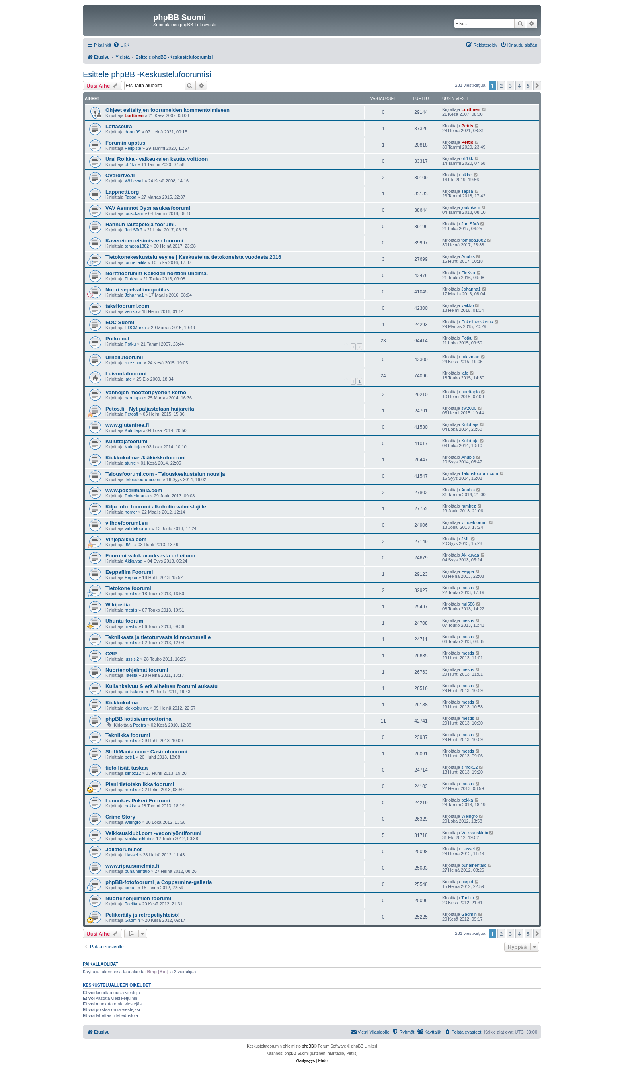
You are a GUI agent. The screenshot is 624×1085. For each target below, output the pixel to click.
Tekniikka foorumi (127, 735)
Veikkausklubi (138, 838)
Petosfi (131, 414)
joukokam (134, 213)
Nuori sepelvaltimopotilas (137, 290)
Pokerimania (137, 495)
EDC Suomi (119, 322)
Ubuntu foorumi (125, 621)
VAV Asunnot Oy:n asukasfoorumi (147, 208)
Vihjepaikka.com (125, 539)
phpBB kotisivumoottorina (138, 719)
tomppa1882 (137, 246)
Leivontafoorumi (125, 374)
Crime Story (120, 817)
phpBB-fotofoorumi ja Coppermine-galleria (158, 882)
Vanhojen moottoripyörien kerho (145, 392)
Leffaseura (118, 126)
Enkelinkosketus (477, 321)
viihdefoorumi (137, 528)
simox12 (133, 773)
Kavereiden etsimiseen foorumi (144, 241)
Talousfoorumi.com (143, 479)
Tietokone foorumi (128, 588)
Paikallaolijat (100, 964)
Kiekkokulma (121, 703)
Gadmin (132, 920)
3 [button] (510, 85)
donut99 (132, 131)
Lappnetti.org (122, 192)
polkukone (134, 691)
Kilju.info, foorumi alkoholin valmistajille (155, 507)
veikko (131, 311)
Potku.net (117, 339)
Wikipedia (117, 605)
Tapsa (130, 197)
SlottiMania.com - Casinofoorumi (146, 752)
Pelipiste (133, 148)
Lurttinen (134, 115)
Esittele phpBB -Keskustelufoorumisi (147, 74)
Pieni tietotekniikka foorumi (139, 784)
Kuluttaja (133, 430)
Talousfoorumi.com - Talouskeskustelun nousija (165, 474)
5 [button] (528, 85)
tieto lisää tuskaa (126, 768)
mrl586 (468, 604)
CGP (111, 654)
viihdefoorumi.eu (126, 523)
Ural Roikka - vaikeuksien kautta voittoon (156, 159)
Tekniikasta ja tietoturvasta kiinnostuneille (158, 637)
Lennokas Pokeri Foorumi (137, 800)
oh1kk (130, 164)
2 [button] (501, 85)
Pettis (467, 125)
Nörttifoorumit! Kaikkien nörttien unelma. (156, 273)
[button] (537, 85)
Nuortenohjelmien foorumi (138, 898)
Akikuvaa (133, 561)
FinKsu (131, 278)
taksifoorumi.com (127, 306)
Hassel (131, 854)
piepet (130, 887)
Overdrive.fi (120, 175)
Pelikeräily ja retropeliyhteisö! (142, 915)
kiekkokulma (137, 708)
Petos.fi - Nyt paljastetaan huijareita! (150, 409)
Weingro (133, 822)
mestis (131, 593)
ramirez (468, 506)
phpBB (308, 1046)
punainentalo (137, 871)
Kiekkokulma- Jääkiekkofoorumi (145, 458)
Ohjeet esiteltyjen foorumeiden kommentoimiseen (167, 110)
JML (129, 544)
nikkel (466, 174)
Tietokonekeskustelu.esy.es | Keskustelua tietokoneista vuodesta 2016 (193, 257)
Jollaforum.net (123, 849)
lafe (128, 379)
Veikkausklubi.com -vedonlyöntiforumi (153, 833)
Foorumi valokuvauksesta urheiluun (150, 556)
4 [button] (519, 85)
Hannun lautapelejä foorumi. (140, 224)
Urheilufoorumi (124, 357)
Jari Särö (133, 229)
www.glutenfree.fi (127, 425)
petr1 (130, 757)
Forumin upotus (125, 143)
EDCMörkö (135, 327)
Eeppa (131, 577)
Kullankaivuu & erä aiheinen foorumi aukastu (161, 686)
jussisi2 (132, 659)
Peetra (139, 725)
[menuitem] (121, 45)
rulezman (133, 362)
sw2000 (468, 408)
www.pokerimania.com (133, 490)
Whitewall (134, 180)
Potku (130, 344)
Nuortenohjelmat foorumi (136, 670)
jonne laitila (135, 262)
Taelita (131, 675)
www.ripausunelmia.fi (132, 866)
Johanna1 (134, 295)
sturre (130, 463)
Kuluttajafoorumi (126, 441)
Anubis (468, 256)
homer (131, 512)
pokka (130, 805)
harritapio (134, 397)
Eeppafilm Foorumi (129, 572)
